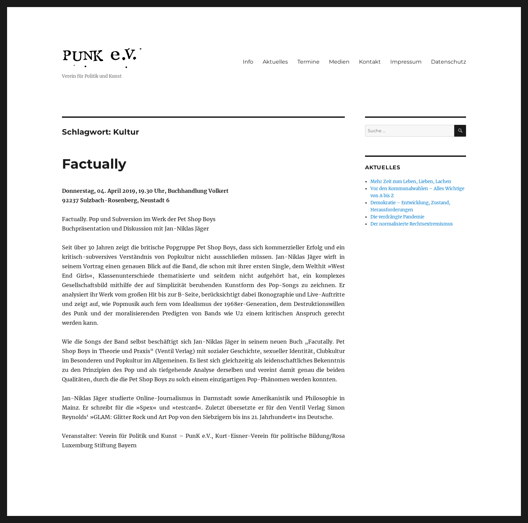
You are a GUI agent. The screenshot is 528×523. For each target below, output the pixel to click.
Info (248, 62)
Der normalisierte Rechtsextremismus (411, 224)
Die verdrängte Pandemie (397, 217)
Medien (339, 62)
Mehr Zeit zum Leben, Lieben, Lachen (410, 181)
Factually (94, 163)
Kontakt (370, 62)
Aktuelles (275, 62)
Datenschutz (448, 62)
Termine (308, 62)
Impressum (406, 62)
